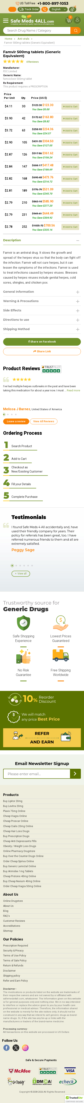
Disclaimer (9, 970)
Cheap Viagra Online (15, 816)
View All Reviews (43, 421)
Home (8, 38)
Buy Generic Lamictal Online (19, 866)
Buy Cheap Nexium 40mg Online (21, 881)
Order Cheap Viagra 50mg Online (22, 886)
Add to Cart (70, 106)
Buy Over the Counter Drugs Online (23, 856)
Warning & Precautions (21, 301)
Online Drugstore (13, 901)
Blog (5, 911)
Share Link (42, 351)
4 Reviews (32, 61)
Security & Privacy (13, 950)
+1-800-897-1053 (52, 3)
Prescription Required (15, 945)
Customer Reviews (14, 920)
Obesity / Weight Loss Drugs (19, 846)
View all (22, 573)
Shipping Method (16, 329)
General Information (18, 292)
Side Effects (12, 310)
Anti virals (23, 38)
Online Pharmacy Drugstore (19, 851)
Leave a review (16, 421)
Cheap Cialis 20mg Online (18, 826)
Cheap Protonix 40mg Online (19, 876)
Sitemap (8, 930)
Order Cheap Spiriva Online (18, 861)
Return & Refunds (13, 965)
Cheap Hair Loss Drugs (16, 831)
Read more (73, 390)
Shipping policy (11, 975)
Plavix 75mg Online (14, 811)
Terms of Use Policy (14, 955)
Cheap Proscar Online (15, 821)
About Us (8, 906)
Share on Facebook (42, 341)
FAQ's (6, 915)
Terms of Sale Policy (15, 960)
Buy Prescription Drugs (16, 836)
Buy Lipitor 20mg (12, 801)
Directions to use (16, 320)
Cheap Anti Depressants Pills (20, 841)
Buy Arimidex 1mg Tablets (18, 871)
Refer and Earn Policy (15, 980)
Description (12, 240)
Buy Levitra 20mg (13, 806)
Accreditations (11, 925)
